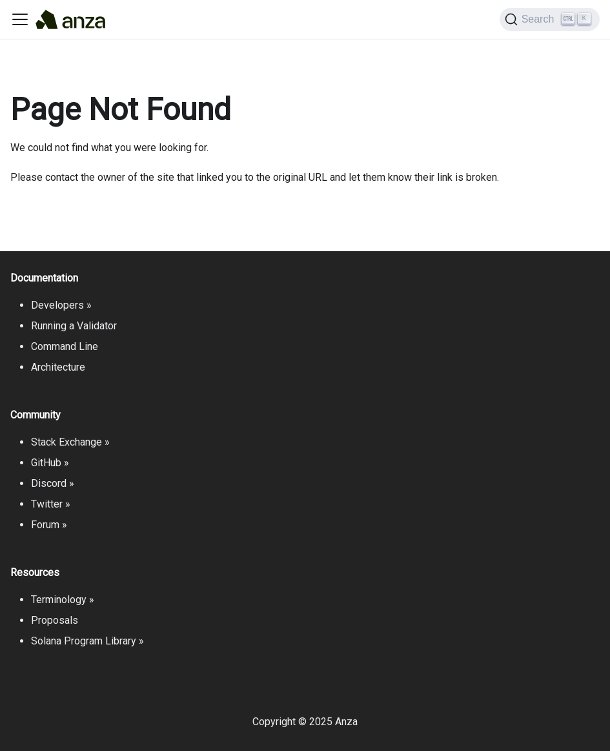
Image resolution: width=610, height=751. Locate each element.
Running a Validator (74, 326)
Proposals (54, 620)
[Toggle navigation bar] (20, 19)
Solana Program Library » (87, 641)
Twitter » (50, 504)
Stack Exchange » (70, 442)
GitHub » (50, 463)
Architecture (58, 367)
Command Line (64, 346)
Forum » (49, 525)
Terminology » (62, 599)
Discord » (52, 483)
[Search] (550, 19)
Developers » (61, 305)
